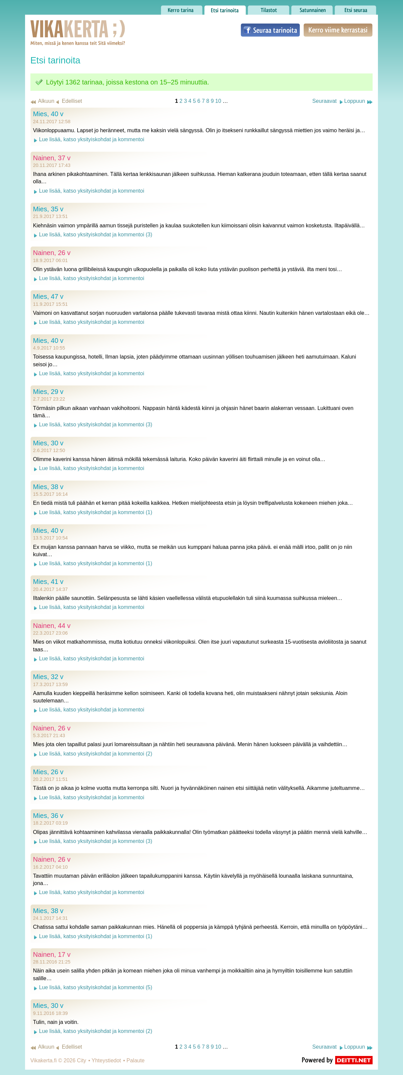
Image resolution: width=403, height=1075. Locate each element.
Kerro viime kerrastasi (338, 30)
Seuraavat (324, 101)
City (81, 1060)
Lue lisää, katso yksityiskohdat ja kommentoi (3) (95, 234)
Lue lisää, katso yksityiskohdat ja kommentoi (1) (95, 512)
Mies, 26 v (48, 772)
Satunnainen (312, 8)
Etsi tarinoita (225, 8)
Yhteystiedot (106, 1060)
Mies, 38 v (48, 486)
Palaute (136, 1060)
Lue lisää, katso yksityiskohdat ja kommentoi (91, 139)
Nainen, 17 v (52, 954)
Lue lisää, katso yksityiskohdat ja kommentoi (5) (95, 987)
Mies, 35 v (48, 209)
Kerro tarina (182, 8)
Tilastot (268, 8)
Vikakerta (61, 26)
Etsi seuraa (355, 8)
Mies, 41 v (48, 581)
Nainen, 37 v (52, 158)
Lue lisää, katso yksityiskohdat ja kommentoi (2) (95, 754)
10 (218, 101)
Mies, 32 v (48, 676)
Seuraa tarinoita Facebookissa (270, 30)
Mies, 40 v (48, 114)
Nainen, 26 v (52, 252)
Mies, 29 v (48, 391)
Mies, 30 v (48, 443)
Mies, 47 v (48, 296)
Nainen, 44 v (52, 625)
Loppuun (354, 101)
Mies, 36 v (48, 815)
